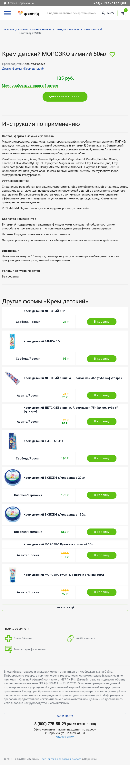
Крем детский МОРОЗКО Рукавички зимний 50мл (59, 544)
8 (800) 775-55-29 (50, 723)
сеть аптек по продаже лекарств (62, 759)
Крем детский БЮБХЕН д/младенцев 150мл (55, 514)
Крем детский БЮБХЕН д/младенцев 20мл (54, 477)
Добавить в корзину (65, 96)
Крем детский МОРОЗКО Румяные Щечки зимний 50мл (64, 575)
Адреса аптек (65, 736)
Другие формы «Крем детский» (23, 68)
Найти (107, 13)
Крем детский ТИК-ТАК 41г (43, 441)
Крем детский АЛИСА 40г (42, 341)
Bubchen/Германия (28, 495)
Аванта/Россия (28, 395)
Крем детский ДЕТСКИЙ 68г (44, 311)
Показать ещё (65, 607)
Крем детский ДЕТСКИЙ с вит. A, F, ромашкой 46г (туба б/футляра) (73, 378)
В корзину (101, 321)
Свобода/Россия (28, 322)
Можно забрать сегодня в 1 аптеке (30, 85)
